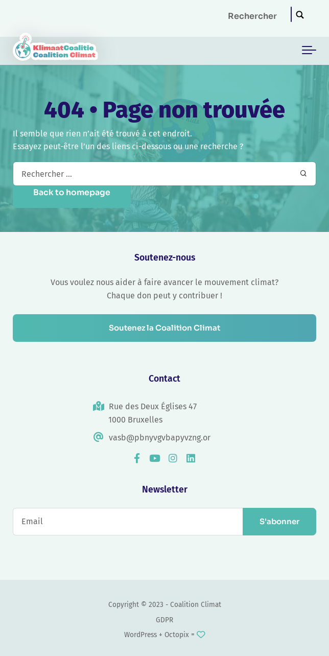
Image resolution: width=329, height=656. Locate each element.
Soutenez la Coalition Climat (164, 328)
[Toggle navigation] (309, 50)
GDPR (164, 620)
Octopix (177, 634)
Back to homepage (71, 193)
